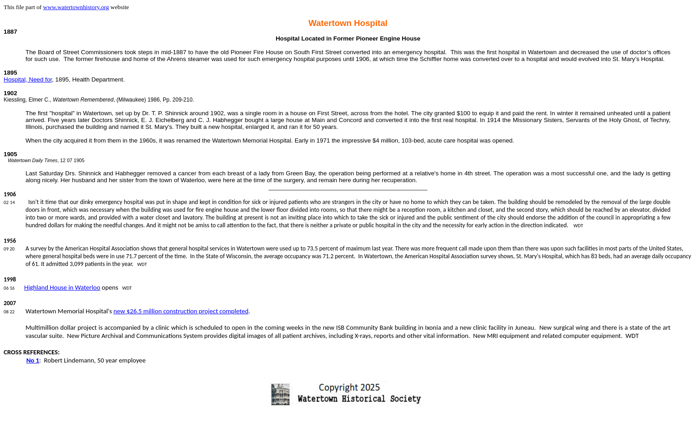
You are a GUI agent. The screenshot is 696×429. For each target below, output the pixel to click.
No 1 (32, 360)
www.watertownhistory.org (76, 7)
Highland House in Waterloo (62, 287)
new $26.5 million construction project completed (180, 311)
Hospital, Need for (28, 79)
